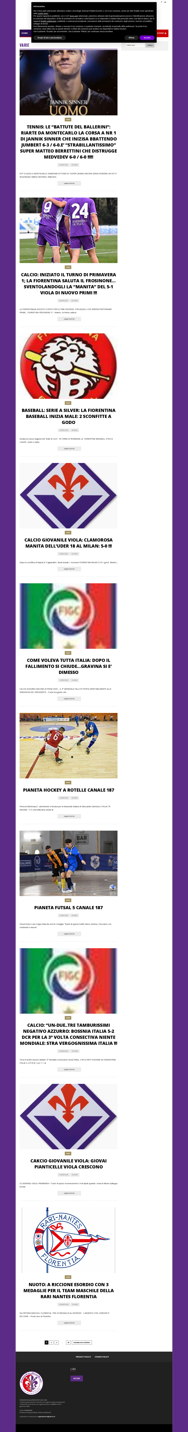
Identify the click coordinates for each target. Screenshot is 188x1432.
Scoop (161, 33)
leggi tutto (69, 183)
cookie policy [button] (43, 12)
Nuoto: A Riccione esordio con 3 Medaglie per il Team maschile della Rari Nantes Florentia (68, 1290)
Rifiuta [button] (131, 36)
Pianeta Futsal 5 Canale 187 (68, 907)
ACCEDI (76, 1378)
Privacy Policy (83, 1357)
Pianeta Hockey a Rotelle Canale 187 (68, 790)
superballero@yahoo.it (46, 1416)
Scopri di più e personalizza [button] (50, 36)
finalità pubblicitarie (48, 20)
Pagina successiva (82, 1342)
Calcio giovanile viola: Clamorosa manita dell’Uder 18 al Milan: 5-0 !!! (68, 543)
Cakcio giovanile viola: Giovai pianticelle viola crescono (68, 1164)
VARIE (68, 119)
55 (68, 1342)
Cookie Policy (102, 1357)
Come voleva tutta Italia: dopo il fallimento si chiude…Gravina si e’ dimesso (68, 666)
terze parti (74, 14)
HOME (25, 33)
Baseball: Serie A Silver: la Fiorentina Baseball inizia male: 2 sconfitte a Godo (68, 416)
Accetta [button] (147, 36)
